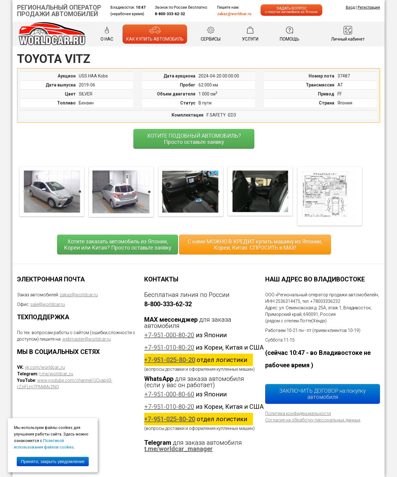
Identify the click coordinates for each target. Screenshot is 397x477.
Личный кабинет (348, 34)
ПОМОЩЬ (289, 34)
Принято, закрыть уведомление (52, 461)
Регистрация (369, 7)
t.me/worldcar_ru (56, 373)
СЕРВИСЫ (211, 34)
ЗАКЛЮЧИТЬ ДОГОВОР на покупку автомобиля (322, 394)
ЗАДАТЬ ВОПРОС (291, 10)
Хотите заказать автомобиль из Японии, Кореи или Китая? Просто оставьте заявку (117, 244)
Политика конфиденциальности (298, 413)
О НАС (106, 34)
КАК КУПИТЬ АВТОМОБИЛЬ (155, 34)
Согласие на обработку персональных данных (312, 419)
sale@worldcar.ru (47, 304)
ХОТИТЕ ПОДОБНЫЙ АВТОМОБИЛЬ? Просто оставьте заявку (194, 139)
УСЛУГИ (250, 34)
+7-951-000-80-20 (169, 335)
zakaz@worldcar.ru (234, 14)
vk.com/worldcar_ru (45, 367)
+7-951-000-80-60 (169, 394)
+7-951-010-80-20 (169, 347)
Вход (350, 7)
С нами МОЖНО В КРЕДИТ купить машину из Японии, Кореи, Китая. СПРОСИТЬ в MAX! (255, 244)
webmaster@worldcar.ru (86, 339)
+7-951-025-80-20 (169, 360)
